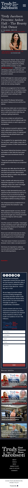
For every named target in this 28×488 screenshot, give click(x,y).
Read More (4, 260)
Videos (14, 462)
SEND (14, 365)
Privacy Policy (14, 482)
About (14, 459)
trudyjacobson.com (9, 5)
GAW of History (14, 468)
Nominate (14, 470)
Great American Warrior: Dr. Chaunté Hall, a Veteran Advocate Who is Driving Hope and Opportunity (14, 384)
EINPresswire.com (7, 68)
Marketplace (14, 466)
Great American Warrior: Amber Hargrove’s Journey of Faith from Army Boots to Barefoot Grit (14, 434)
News (14, 464)
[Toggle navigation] (24, 6)
